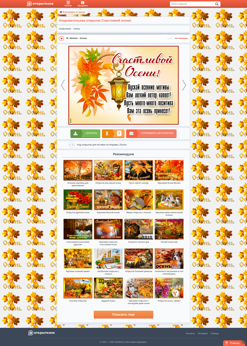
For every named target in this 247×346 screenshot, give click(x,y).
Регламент (203, 333)
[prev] (63, 85)
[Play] (61, 38)
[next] (184, 85)
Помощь (215, 333)
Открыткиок (65, 28)
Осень (77, 28)
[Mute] (176, 38)
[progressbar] (183, 38)
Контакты (190, 333)
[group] (123, 38)
